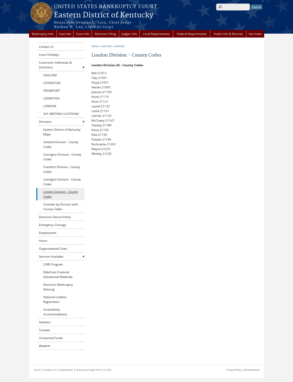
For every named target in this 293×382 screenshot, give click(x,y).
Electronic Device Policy (55, 217)
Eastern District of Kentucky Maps (62, 132)
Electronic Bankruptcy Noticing (58, 287)
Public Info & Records (228, 34)
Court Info (83, 34)
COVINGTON (51, 83)
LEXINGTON (51, 98)
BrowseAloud (252, 369)
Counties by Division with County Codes (60, 206)
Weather (44, 346)
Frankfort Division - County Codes (61, 169)
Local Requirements (156, 34)
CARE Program (53, 264)
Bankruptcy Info (43, 34)
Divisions (119, 46)
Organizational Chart (53, 249)
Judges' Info (129, 34)
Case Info (65, 34)
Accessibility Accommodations (55, 311)
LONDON (49, 106)
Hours (43, 241)
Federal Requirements (192, 34)
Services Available (51, 256)
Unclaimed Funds (51, 338)
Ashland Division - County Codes (60, 144)
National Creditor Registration (55, 299)
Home (94, 46)
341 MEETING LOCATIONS (61, 114)
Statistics (45, 322)
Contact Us (46, 47)
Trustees (44, 330)
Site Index (255, 34)
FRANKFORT (51, 91)
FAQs (108, 369)
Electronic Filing (105, 34)
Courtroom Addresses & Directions (55, 65)
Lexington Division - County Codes (62, 181)
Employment (47, 233)
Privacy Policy (234, 369)
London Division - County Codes (60, 194)
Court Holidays (49, 55)
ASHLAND (50, 75)
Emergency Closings (52, 225)
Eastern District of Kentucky (103, 15)
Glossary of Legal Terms (89, 369)
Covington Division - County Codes (62, 156)
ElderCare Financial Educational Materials (58, 274)
